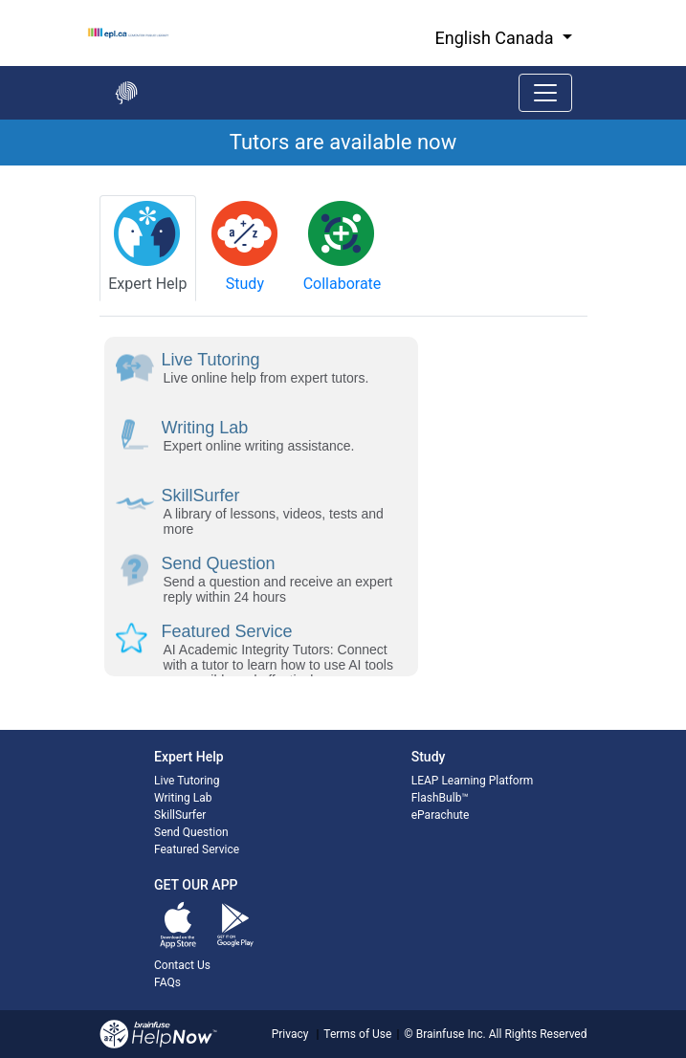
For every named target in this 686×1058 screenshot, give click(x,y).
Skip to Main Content (0, 0)
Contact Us (182, 965)
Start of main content (0, 165)
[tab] (148, 248)
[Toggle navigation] (545, 93)
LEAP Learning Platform (472, 780)
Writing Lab (182, 798)
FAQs (167, 982)
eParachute (440, 815)
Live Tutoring (186, 780)
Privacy (290, 1034)
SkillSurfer (180, 815)
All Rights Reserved (536, 1034)
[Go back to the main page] (126, 92)
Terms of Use (357, 1034)
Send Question (191, 832)
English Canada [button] (496, 38)
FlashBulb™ (440, 798)
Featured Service (196, 849)
